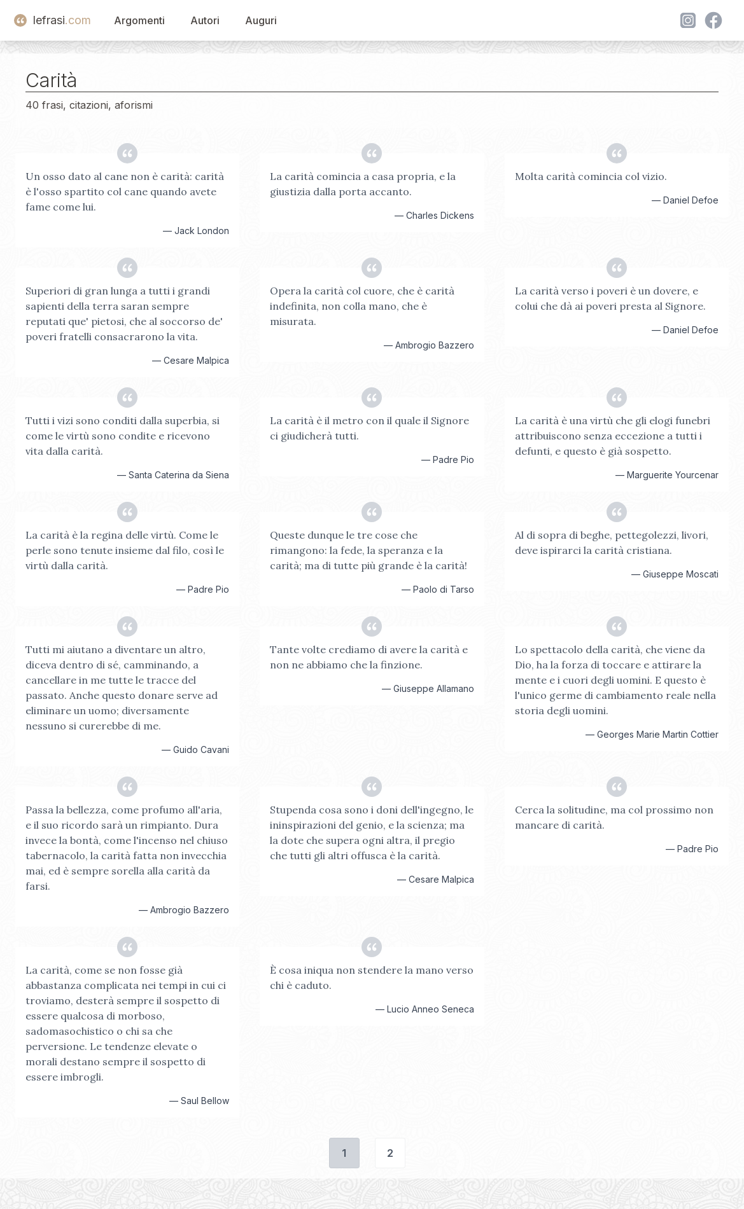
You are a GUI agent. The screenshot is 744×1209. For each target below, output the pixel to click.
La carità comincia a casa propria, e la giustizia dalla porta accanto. (363, 184)
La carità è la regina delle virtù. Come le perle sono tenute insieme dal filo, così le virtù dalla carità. (124, 550)
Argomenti (139, 20)
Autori (205, 20)
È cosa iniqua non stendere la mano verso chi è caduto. (372, 977)
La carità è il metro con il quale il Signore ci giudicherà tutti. (369, 428)
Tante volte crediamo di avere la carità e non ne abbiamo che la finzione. (369, 657)
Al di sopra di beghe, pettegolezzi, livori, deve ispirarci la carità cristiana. (611, 542)
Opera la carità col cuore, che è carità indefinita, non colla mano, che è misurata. (362, 306)
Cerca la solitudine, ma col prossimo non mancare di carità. (614, 817)
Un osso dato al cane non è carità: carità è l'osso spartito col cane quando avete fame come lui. (124, 191)
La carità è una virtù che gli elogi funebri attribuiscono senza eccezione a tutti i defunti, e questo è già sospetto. (612, 435)
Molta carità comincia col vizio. (591, 176)
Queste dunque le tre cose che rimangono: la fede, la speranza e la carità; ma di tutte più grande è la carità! (368, 550)
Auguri (261, 20)
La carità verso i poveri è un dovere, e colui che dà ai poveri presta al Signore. (610, 298)
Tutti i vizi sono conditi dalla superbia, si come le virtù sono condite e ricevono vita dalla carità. (122, 435)
